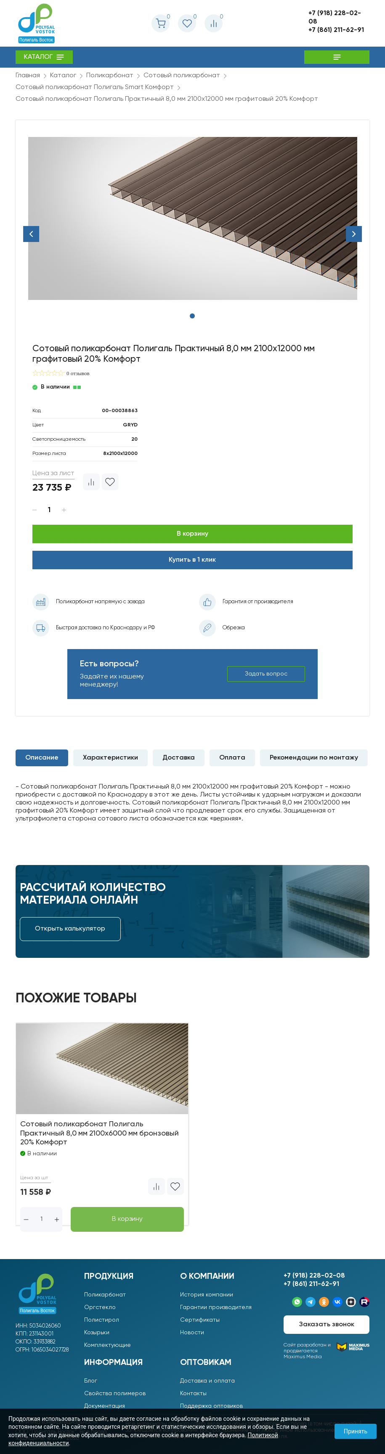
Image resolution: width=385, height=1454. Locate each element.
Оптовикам (205, 1363)
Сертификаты (200, 1320)
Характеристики (110, 758)
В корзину (192, 534)
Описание (41, 758)
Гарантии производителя (216, 1307)
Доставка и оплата (207, 1381)
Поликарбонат (105, 1295)
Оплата (232, 758)
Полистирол (101, 1320)
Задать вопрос (267, 674)
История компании (206, 1295)
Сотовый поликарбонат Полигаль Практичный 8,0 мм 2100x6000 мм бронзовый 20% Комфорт (102, 1133)
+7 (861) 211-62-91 (336, 30)
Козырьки (96, 1333)
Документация (104, 1406)
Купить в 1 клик (192, 560)
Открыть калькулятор (70, 929)
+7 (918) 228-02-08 (334, 17)
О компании (207, 1277)
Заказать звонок (326, 1324)
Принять (355, 1431)
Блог (90, 1381)
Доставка (178, 758)
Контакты (193, 1393)
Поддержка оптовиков (211, 1406)
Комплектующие (107, 1345)
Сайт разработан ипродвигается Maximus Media (326, 1350)
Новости (192, 1333)
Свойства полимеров (115, 1393)
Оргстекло (100, 1307)
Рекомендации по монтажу (314, 758)
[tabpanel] (192, 218)
